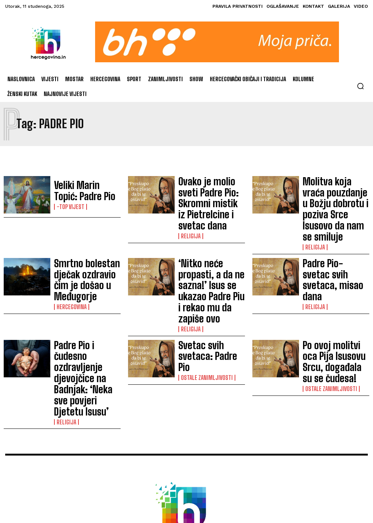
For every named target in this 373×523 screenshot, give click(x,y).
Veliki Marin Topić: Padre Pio (83, 191)
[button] (360, 86)
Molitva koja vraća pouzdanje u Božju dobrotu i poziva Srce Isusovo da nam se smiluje (336, 191)
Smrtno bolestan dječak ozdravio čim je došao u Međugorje (83, 236)
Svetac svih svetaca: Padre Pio (211, 281)
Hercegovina (69, 250)
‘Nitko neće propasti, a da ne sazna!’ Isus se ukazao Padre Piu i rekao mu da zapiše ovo (209, 236)
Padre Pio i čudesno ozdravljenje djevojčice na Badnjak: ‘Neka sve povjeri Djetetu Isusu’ (86, 281)
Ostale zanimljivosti (203, 292)
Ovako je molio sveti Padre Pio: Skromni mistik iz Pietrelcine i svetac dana (210, 191)
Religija (189, 205)
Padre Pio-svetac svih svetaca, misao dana (329, 236)
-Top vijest (68, 202)
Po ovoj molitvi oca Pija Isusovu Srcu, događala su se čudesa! (334, 281)
